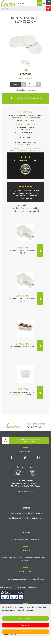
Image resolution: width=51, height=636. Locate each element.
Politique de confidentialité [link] (10, 634)
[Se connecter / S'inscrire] (44, 3)
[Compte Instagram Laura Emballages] (38, 457)
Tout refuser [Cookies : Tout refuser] (25, 625)
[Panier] (39, 3)
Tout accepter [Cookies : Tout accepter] (25, 618)
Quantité (15, 84)
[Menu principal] (48, 2)
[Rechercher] (48, 8)
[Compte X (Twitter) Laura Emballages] (25, 457)
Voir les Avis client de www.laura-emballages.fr (19, 587)
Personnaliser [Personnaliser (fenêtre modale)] (25, 632)
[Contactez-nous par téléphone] (33, 474)
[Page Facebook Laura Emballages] (12, 457)
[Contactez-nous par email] (18, 474)
